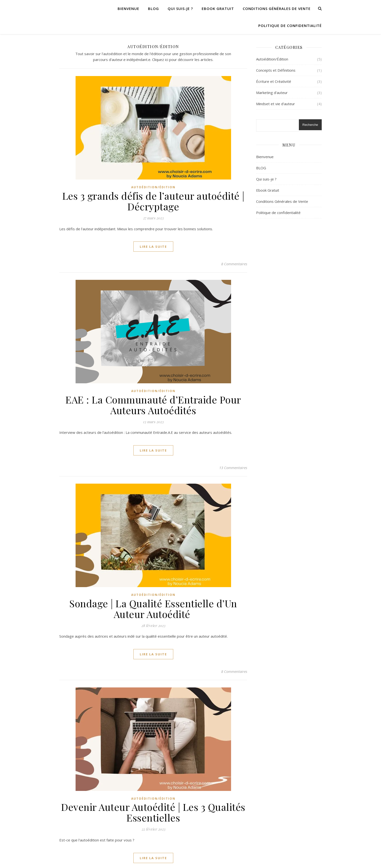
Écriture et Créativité (273, 81)
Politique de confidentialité (290, 25)
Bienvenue (128, 8)
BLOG (153, 8)
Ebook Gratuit (218, 8)
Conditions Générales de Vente (277, 8)
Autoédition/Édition (153, 187)
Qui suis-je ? (180, 8)
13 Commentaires (233, 467)
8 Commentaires (234, 263)
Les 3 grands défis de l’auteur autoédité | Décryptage (153, 201)
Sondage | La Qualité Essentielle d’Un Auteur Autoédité (153, 608)
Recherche (310, 125)
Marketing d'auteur (272, 92)
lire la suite (153, 246)
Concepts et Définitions (275, 70)
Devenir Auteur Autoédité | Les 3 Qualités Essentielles (153, 812)
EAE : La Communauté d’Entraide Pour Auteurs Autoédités (153, 405)
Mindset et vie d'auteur (275, 103)
